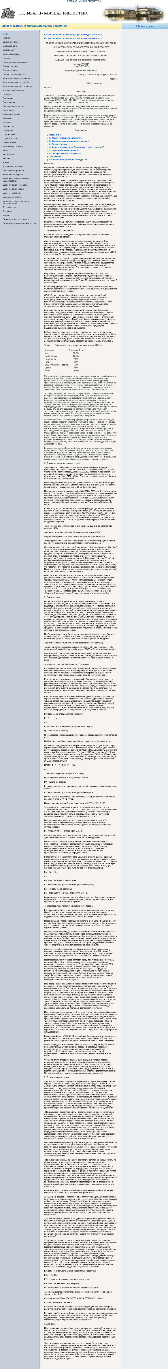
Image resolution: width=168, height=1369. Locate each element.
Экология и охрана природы (16, 219)
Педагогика (8, 98)
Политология (9, 102)
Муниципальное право (13, 90)
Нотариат (7, 94)
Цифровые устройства (13, 171)
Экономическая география (15, 185)
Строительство (10, 138)
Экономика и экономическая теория (19, 223)
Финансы (7, 158)
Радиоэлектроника (11, 114)
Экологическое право (13, 175)
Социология (8, 126)
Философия (8, 154)
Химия (6, 162)
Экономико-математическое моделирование (16, 180)
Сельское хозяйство (12, 193)
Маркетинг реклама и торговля (17, 78)
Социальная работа (12, 197)
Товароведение (10, 207)
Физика (6, 150)
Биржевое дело (10, 46)
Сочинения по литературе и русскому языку (16, 202)
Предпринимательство (13, 106)
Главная (6, 38)
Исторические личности (14, 74)
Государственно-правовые (15, 62)
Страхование (9, 134)
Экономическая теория (13, 189)
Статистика (8, 130)
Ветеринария (9, 50)
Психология (8, 110)
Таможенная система (13, 146)
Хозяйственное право (13, 166)
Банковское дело (11, 42)
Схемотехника (9, 142)
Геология (7, 58)
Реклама (7, 118)
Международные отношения (16, 82)
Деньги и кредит (10, 66)
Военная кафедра (11, 54)
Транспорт (7, 211)
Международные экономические (18, 86)
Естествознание (10, 70)
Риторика (7, 122)
